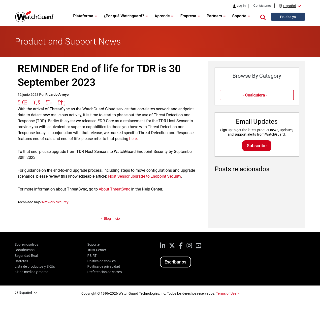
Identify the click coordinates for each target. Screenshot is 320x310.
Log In (241, 5)
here (133, 138)
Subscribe (257, 145)
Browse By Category (256, 76)
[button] (263, 17)
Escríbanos (175, 261)
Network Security (55, 202)
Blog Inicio (112, 218)
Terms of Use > (227, 293)
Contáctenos (262, 5)
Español (289, 6)
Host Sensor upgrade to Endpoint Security (144, 176)
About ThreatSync (114, 189)
